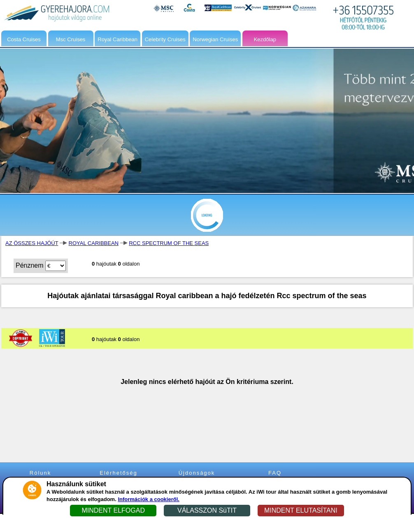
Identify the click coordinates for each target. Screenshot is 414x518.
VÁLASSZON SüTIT (207, 510)
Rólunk (40, 473)
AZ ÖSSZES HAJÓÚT (31, 243)
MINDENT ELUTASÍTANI (300, 510)
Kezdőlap (265, 39)
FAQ (274, 473)
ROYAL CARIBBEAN (94, 243)
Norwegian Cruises (215, 39)
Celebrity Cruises (165, 39)
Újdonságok (197, 473)
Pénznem (30, 265)
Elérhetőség (118, 473)
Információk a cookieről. (148, 499)
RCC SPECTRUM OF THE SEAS (169, 243)
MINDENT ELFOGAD (113, 510)
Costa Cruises (24, 39)
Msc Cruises (71, 39)
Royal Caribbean (117, 39)
